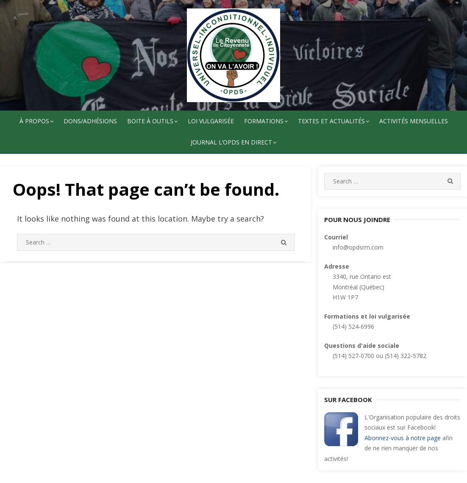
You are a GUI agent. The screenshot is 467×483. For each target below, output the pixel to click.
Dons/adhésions (90, 121)
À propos (34, 121)
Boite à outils (150, 121)
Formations (264, 121)
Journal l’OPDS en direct (231, 142)
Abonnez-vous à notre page (402, 438)
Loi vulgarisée (211, 121)
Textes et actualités (331, 121)
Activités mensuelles (413, 121)
